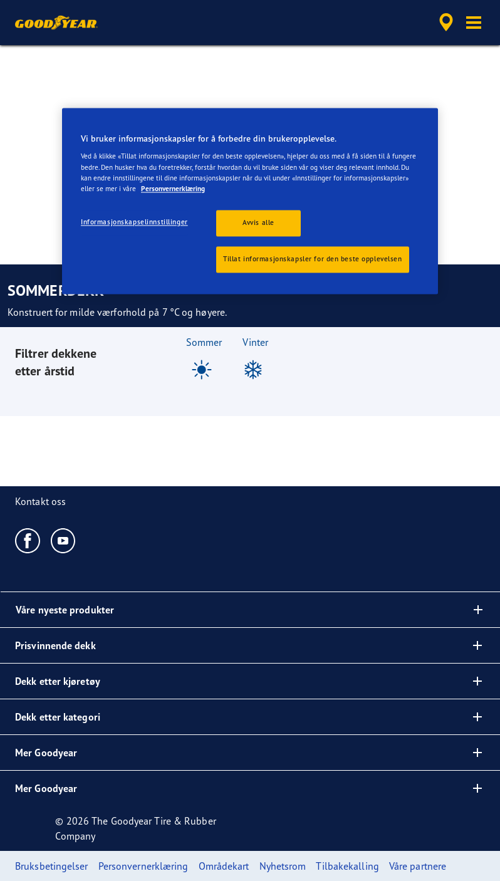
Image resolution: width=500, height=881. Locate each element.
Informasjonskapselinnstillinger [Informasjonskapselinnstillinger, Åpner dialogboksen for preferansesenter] (134, 221)
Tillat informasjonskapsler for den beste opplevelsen (312, 258)
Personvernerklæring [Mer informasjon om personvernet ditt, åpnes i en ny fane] (173, 188)
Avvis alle (258, 222)
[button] (473, 22)
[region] (250, 201)
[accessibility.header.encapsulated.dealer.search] (444, 22)
